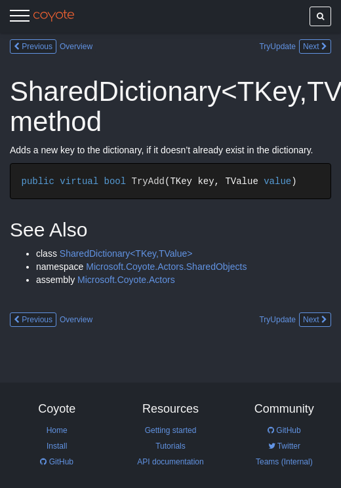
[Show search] (320, 16)
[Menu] (20, 18)
